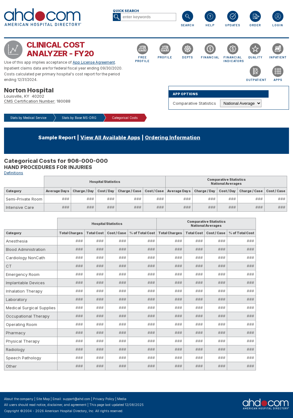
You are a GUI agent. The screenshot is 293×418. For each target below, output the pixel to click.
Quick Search (126, 11)
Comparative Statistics (194, 103)
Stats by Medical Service (28, 118)
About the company (18, 399)
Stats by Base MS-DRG (79, 118)
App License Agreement (94, 62)
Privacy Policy (103, 399)
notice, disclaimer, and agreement (61, 405)
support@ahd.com (76, 399)
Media (121, 399)
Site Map (43, 399)
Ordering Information (172, 137)
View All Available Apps (110, 137)
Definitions (13, 173)
